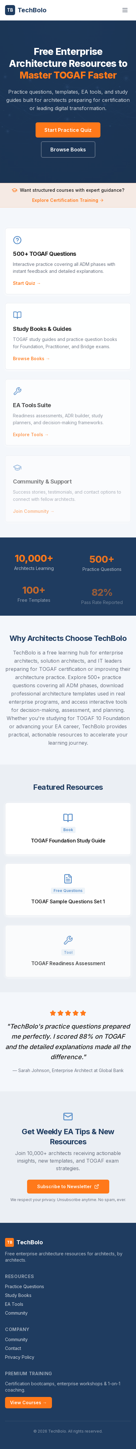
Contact (13, 1348)
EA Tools (14, 1304)
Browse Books (68, 149)
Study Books (18, 1295)
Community (16, 1313)
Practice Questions (24, 1286)
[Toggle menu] (125, 10)
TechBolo (26, 10)
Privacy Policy (19, 1357)
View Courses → (28, 1402)
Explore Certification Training (68, 200)
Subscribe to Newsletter (68, 1186)
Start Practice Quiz (68, 130)
